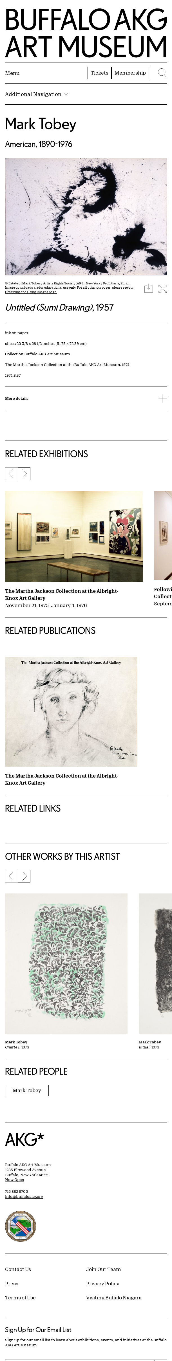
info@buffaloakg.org (24, 1196)
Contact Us (18, 1269)
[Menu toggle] (12, 73)
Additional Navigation (36, 94)
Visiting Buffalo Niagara (114, 1297)
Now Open (14, 1179)
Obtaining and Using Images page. (31, 292)
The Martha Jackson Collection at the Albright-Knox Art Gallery (62, 594)
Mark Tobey (40, 123)
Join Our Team (103, 1269)
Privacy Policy (102, 1283)
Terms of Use (20, 1297)
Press (11, 1283)
